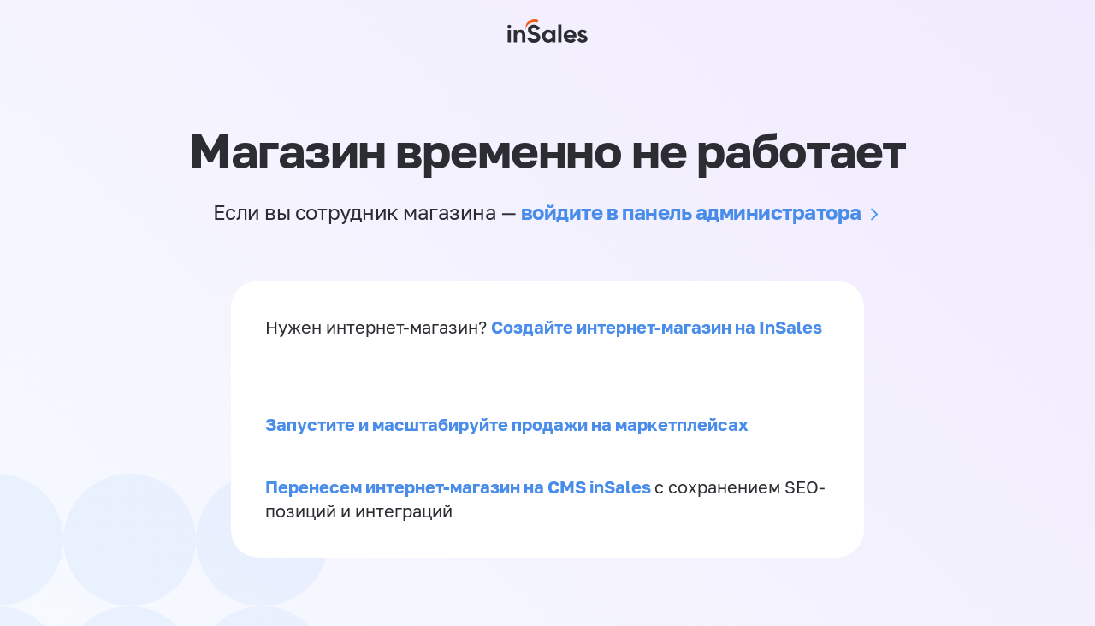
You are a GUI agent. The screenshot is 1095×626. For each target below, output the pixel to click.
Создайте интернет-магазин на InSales (656, 326)
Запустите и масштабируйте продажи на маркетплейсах (507, 424)
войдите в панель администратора (691, 211)
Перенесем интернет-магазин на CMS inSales (459, 486)
